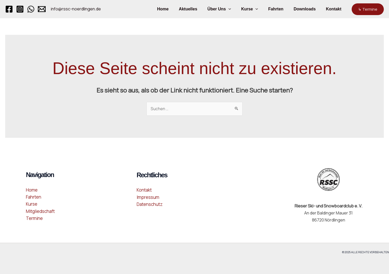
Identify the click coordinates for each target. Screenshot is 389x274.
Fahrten (280, 9)
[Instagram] (20, 9)
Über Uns (228, 9)
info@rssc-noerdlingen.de (76, 9)
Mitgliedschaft (40, 211)
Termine (34, 218)
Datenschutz (150, 204)
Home (175, 9)
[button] (237, 9)
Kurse (256, 9)
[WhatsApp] (31, 9)
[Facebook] (9, 9)
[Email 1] (42, 9)
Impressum (148, 197)
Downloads (307, 9)
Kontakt (334, 9)
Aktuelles (198, 9)
